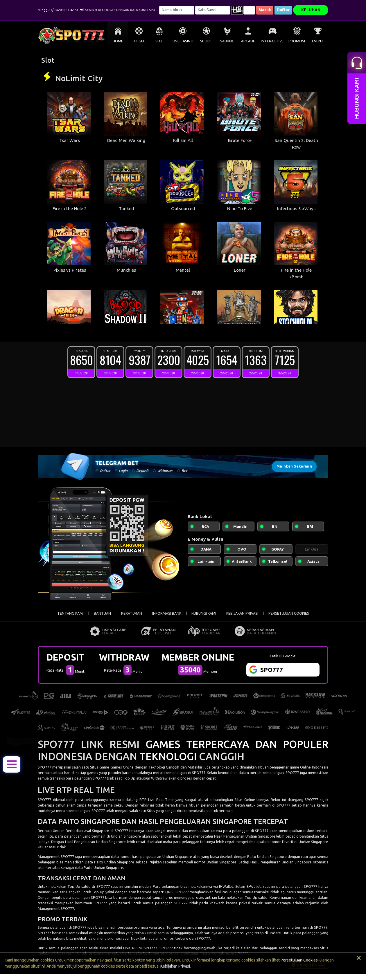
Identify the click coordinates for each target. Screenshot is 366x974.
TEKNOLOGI (168, 756)
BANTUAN (102, 613)
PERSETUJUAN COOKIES (288, 613)
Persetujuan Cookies (299, 960)
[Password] (212, 10)
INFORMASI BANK (166, 613)
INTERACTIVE (272, 41)
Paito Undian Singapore (103, 867)
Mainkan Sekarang (294, 466)
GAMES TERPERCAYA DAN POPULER (237, 744)
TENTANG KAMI (70, 613)
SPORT (206, 41)
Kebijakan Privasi (175, 966)
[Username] (176, 10)
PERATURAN (131, 613)
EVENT (318, 41)
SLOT (159, 41)
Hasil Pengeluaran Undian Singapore (245, 836)
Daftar (283, 10)
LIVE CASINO (183, 41)
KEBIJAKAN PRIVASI (242, 613)
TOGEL (139, 41)
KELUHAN (310, 10)
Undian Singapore (126, 836)
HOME (118, 41)
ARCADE (248, 41)
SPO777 (44, 767)
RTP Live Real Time (156, 800)
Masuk (265, 10)
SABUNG (227, 41)
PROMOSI (296, 41)
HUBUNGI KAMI (203, 613)
